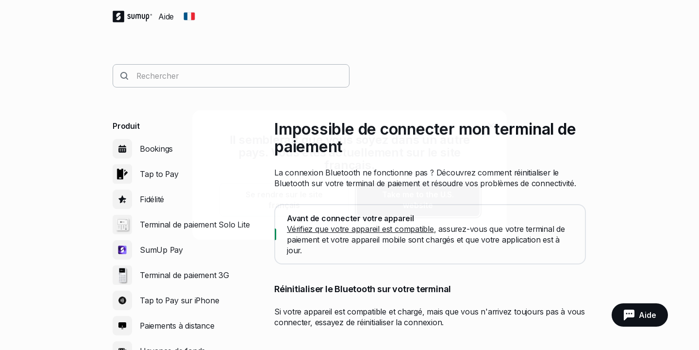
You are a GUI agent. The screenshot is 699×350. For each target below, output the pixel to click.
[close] (491, 126)
